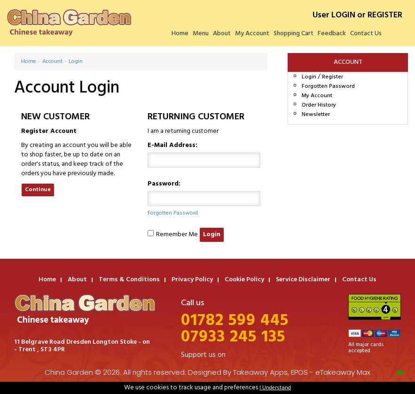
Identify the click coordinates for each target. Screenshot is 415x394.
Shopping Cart (293, 33)
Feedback (332, 33)
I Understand (275, 388)
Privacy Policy (192, 279)
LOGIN (343, 15)
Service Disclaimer (303, 279)
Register (332, 77)
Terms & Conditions (129, 279)
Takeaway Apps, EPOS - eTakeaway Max (301, 372)
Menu (201, 33)
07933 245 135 (233, 337)
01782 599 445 (235, 321)
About (222, 33)
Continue (38, 189)
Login (309, 77)
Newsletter (316, 114)
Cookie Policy (244, 279)
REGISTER (385, 15)
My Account (252, 33)
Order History (319, 105)
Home (180, 33)
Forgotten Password (328, 86)
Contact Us (366, 33)
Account (52, 61)
